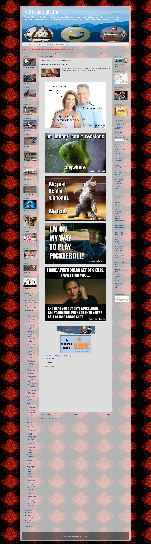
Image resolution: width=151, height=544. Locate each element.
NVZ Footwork (31, 410)
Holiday (117, 186)
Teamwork (117, 276)
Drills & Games (119, 167)
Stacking (117, 271)
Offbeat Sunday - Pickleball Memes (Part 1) (31, 496)
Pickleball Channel (120, 223)
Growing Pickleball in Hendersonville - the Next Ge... (31, 363)
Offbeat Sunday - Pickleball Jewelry (31, 414)
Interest (117, 188)
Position (117, 241)
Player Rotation (119, 234)
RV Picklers (118, 260)
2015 (27, 528)
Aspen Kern (118, 146)
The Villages (118, 278)
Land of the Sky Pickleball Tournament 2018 (57, 44)
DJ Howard (118, 165)
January (29, 523)
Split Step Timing (29, 423)
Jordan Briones (119, 200)
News (116, 209)
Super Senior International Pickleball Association (31, 371)
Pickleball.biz (118, 230)
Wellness (117, 290)
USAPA (117, 122)
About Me (40, 44)
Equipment (118, 172)
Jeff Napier (118, 193)
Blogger (86, 536)
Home (24, 44)
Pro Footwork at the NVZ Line (31, 406)
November (30, 302)
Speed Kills (30, 426)
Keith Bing (117, 202)
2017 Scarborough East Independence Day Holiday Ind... (31, 319)
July (28, 313)
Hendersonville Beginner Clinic (31, 467)
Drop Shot (117, 170)
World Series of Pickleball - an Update (31, 332)
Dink (116, 163)
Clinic (116, 151)
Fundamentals (119, 179)
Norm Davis (118, 211)
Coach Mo (117, 153)
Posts (118, 297)
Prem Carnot (118, 244)
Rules (116, 257)
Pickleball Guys (119, 225)
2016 (27, 526)
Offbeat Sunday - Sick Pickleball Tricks (31, 450)
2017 (27, 298)
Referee (117, 253)
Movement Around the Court (31, 462)
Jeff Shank (118, 195)
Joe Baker (117, 197)
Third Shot (117, 281)
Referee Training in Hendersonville (31, 346)
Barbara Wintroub (120, 149)
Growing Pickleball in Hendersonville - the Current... (31, 354)
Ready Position (119, 248)
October (29, 305)
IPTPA (116, 190)
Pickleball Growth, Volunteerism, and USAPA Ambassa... (31, 436)
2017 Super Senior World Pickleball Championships (31, 385)
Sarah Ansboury (119, 262)
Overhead (117, 213)
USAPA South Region (121, 125)
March (29, 518)
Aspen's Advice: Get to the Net (31, 429)
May (28, 512)
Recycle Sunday (119, 250)
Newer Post (45, 415)
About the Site (32, 44)
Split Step (117, 269)
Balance (29, 403)
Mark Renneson (119, 207)
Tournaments (118, 283)
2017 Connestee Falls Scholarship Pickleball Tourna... (31, 475)
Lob (116, 204)
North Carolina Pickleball (119, 127)
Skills (116, 267)
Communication (119, 156)
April (28, 515)
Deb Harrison (118, 160)
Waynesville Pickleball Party (30, 443)
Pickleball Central (120, 220)
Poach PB (117, 237)
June (28, 510)
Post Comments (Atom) (55, 418)
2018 (27, 295)
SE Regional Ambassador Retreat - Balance (31, 398)
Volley (116, 287)
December (30, 300)
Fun (46, 358)
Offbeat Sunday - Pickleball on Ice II (31, 327)
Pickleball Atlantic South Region (120, 131)
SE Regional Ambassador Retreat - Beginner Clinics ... (31, 488)
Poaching (117, 239)
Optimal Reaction (30, 419)
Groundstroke (118, 183)
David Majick (118, 158)
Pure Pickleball (119, 246)
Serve (116, 264)
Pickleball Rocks (119, 227)
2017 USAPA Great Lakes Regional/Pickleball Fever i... (31, 339)
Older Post (106, 415)
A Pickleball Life (41, 12)
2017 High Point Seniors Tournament (31, 392)
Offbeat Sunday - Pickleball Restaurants (31, 377)
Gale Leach (118, 181)
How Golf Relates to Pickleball (30, 456)
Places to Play (119, 232)
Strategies (117, 274)
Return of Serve (119, 255)
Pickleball (51, 358)
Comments (119, 300)
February (30, 520)
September (30, 308)
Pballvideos (118, 216)
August (29, 310)
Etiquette (117, 174)
